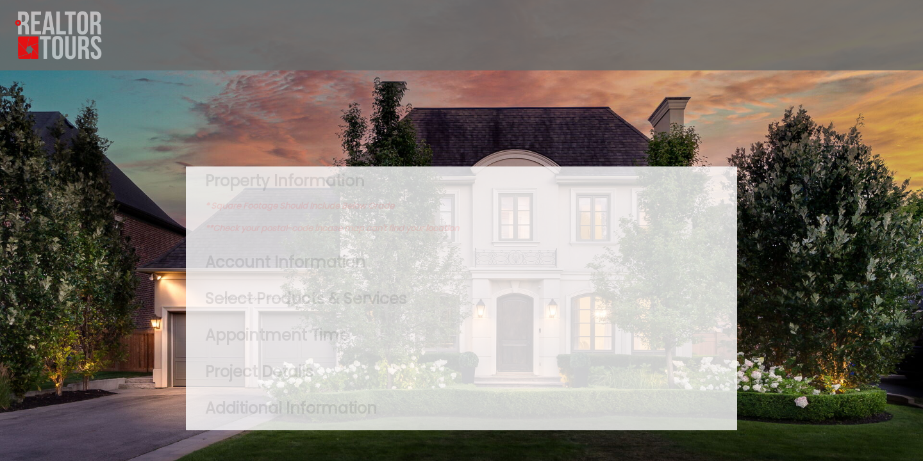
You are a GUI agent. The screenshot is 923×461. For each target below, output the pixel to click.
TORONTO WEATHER (461, 118)
